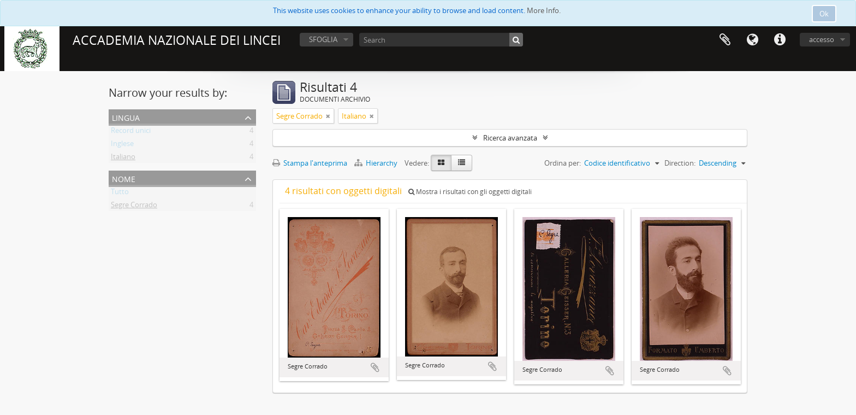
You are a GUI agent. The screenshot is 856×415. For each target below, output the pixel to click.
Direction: (680, 163)
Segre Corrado (134, 207)
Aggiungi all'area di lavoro (375, 367)
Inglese (122, 145)
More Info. (544, 10)
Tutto (120, 193)
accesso (821, 39)
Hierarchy (376, 163)
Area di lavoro (725, 40)
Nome (123, 178)
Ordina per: (562, 163)
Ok (824, 14)
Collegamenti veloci (779, 40)
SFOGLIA (323, 39)
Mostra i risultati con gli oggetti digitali (470, 191)
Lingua (752, 40)
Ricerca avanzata (510, 138)
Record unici (131, 132)
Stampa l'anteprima (309, 163)
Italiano (123, 158)
